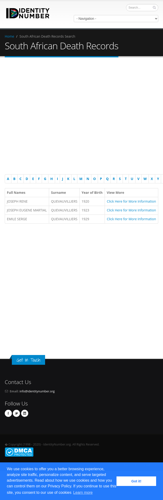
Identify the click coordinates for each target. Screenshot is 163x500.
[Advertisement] (79, 117)
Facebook (8, 413)
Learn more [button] (83, 492)
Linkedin (24, 413)
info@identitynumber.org (37, 391)
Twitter (16, 413)
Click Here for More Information (131, 201)
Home (9, 36)
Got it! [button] (136, 481)
